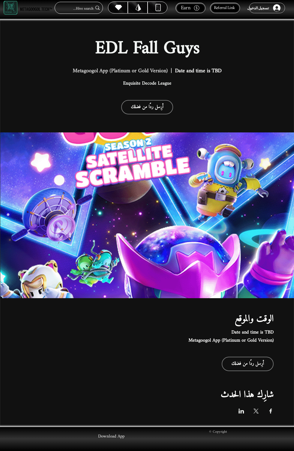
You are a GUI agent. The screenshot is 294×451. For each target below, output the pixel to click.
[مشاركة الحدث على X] (256, 411)
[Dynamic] (157, 8)
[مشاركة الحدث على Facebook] (271, 411)
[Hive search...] (81, 8)
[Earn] (191, 8)
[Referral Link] (225, 8)
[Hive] (118, 8)
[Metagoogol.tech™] (10, 8)
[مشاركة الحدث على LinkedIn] (241, 411)
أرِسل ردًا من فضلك (147, 107)
